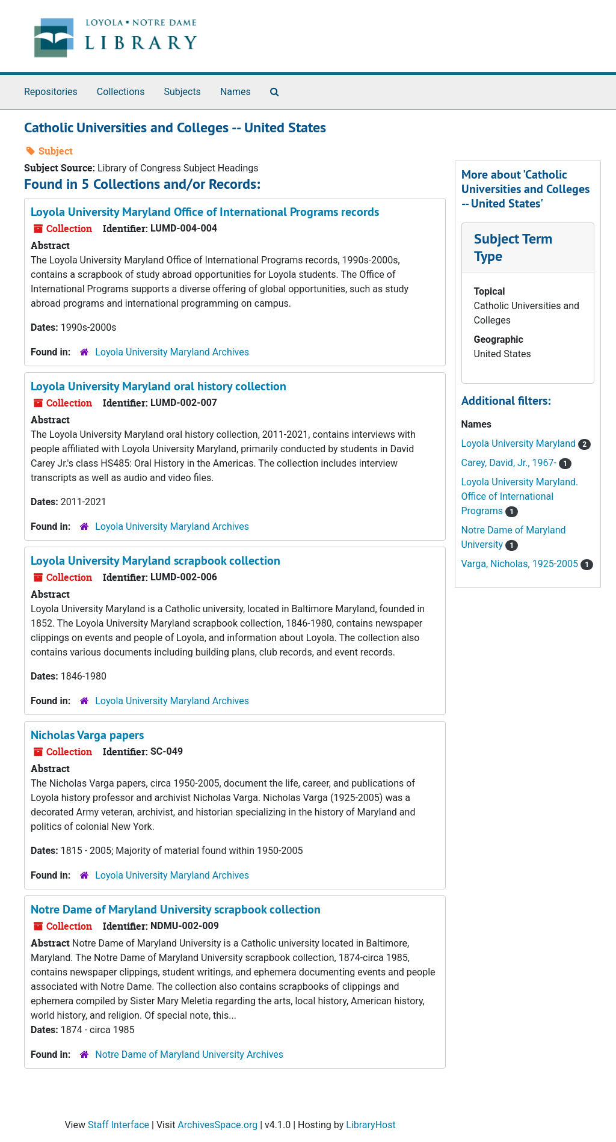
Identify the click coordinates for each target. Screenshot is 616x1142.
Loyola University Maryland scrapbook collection (155, 560)
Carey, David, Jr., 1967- (510, 462)
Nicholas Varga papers (87, 735)
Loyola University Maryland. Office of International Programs (520, 496)
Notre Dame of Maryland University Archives (189, 1054)
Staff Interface (118, 1125)
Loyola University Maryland (520, 443)
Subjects (182, 91)
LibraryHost (370, 1125)
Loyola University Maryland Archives (172, 352)
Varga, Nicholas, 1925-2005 (521, 563)
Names (235, 91)
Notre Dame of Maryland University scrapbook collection (176, 909)
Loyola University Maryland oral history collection (158, 386)
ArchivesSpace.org (217, 1125)
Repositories (51, 91)
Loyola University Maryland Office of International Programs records (205, 211)
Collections (121, 91)
